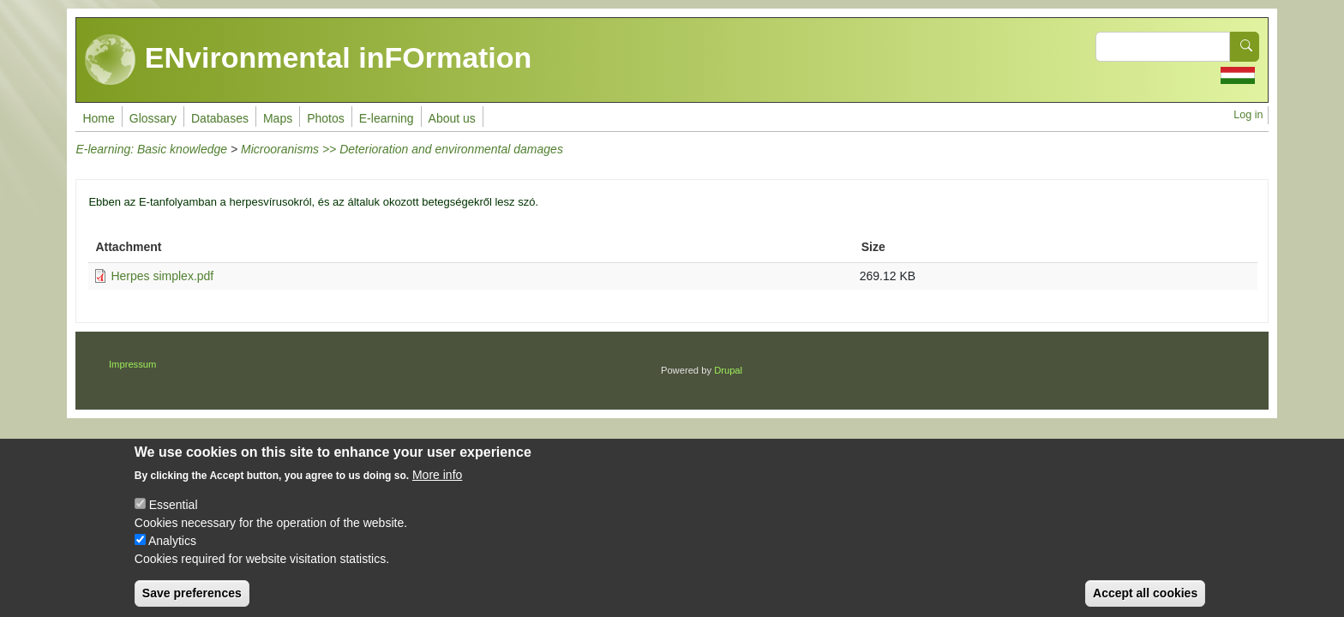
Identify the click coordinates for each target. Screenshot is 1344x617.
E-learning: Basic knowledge (151, 149)
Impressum (132, 364)
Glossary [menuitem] (153, 118)
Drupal (728, 370)
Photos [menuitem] (326, 118)
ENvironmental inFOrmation (308, 60)
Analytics (172, 555)
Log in (1248, 115)
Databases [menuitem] (220, 118)
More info (437, 489)
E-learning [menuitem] (386, 118)
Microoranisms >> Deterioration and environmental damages (402, 149)
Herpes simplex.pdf (162, 276)
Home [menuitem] (98, 118)
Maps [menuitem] (277, 118)
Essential (173, 519)
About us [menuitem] (452, 118)
